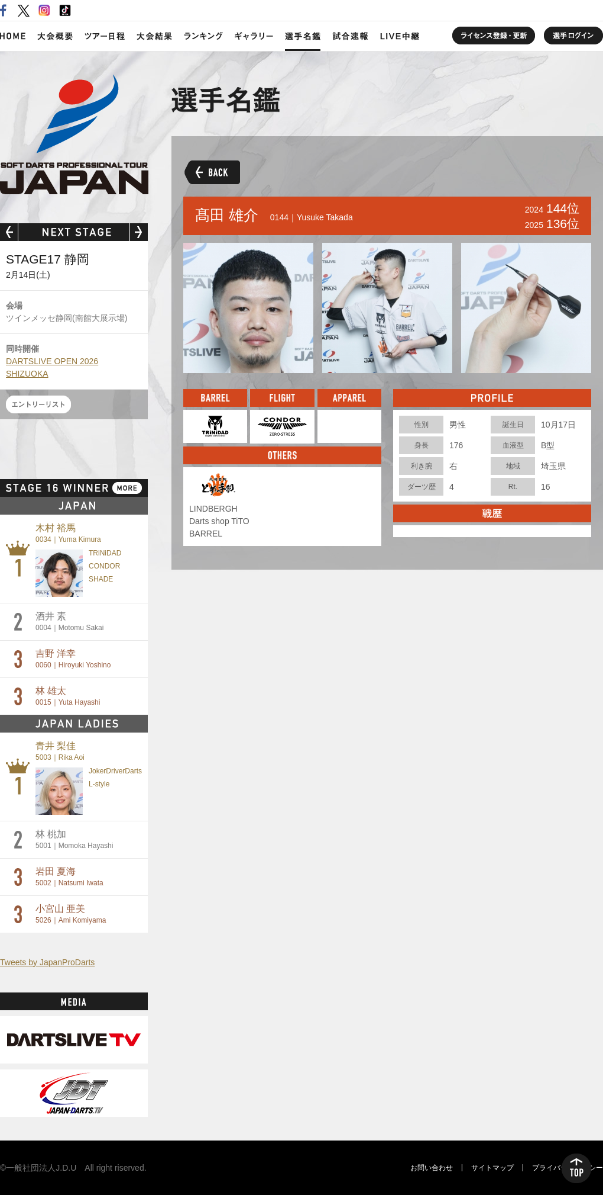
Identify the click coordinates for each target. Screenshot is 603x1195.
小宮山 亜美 (70, 914)
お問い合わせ (431, 1168)
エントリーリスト (38, 404)
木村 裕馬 (68, 533)
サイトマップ (492, 1168)
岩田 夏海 (69, 876)
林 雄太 (67, 696)
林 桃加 (74, 839)
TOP (576, 1168)
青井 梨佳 (60, 751)
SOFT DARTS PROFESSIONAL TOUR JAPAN (74, 134)
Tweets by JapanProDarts (47, 962)
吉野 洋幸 (73, 659)
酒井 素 (69, 621)
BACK (211, 172)
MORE (127, 488)
